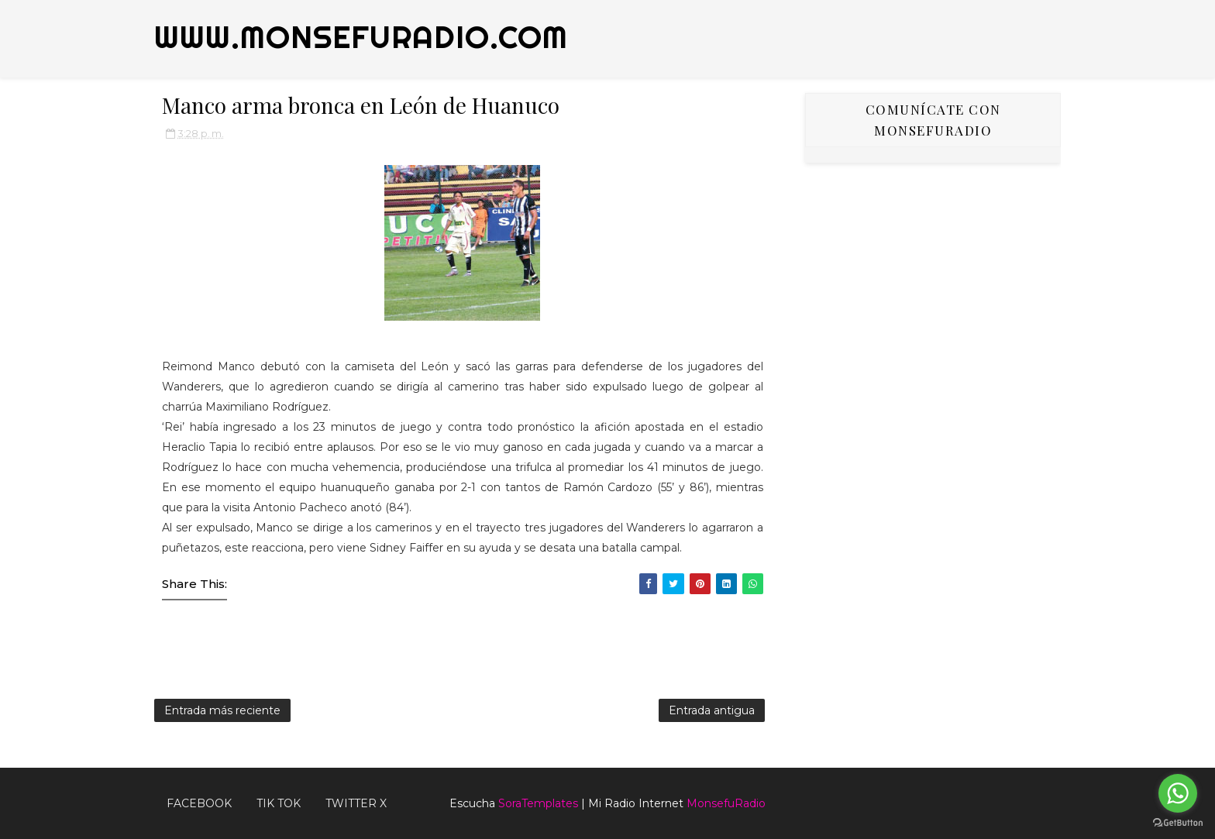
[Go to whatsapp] (1177, 793)
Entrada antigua (712, 710)
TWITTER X (356, 803)
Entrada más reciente (222, 710)
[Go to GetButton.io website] (1178, 823)
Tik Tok (278, 803)
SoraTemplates (538, 803)
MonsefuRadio (726, 803)
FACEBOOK (199, 803)
